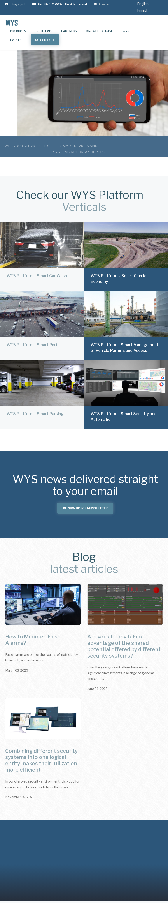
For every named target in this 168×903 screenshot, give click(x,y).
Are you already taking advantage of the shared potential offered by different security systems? (124, 646)
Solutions (44, 31)
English (143, 4)
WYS (125, 31)
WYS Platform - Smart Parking (35, 401)
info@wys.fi (17, 4)
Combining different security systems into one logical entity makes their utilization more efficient (41, 760)
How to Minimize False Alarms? (33, 639)
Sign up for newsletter (85, 508)
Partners (69, 31)
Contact (47, 40)
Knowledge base (99, 31)
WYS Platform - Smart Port (32, 332)
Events (15, 40)
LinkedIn (103, 4)
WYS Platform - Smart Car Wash (37, 263)
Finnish (142, 10)
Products (18, 31)
